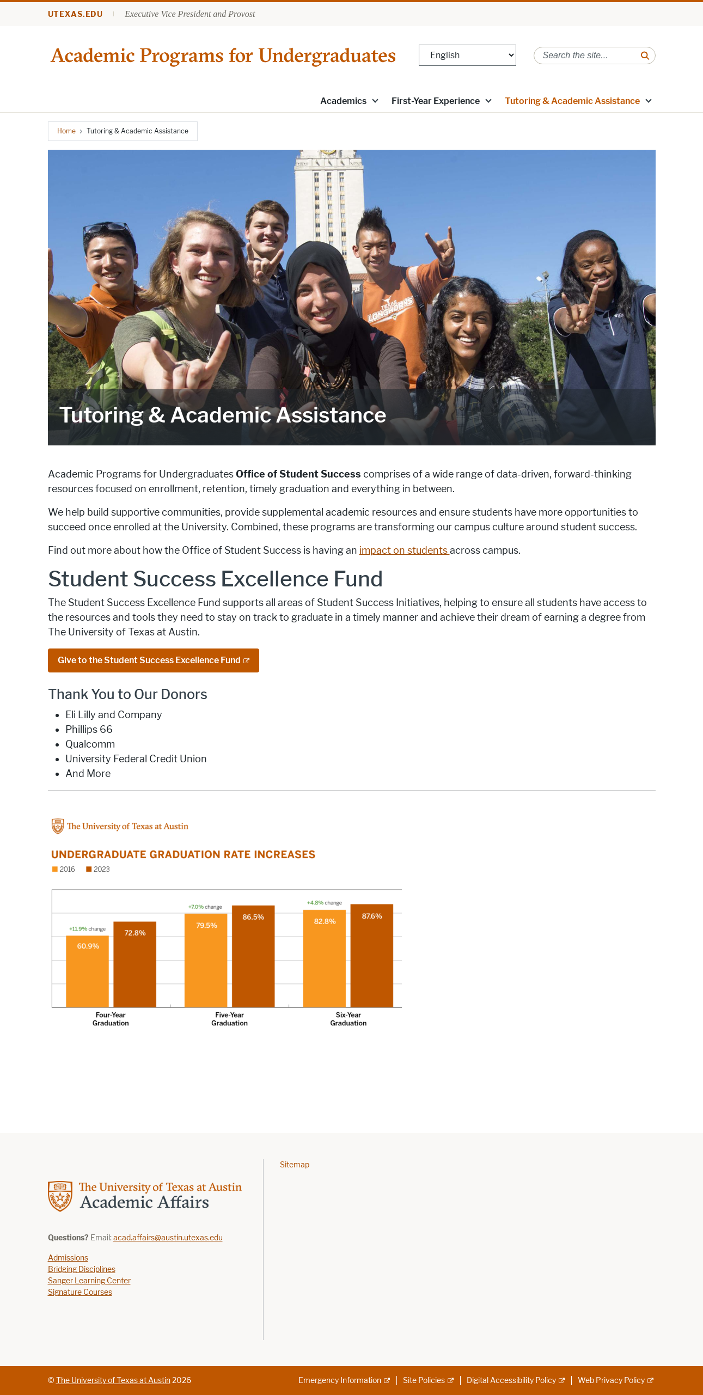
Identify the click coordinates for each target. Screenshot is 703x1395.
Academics (343, 101)
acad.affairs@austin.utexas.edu (168, 1238)
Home (66, 131)
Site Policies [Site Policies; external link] (424, 1380)
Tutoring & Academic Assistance (572, 101)
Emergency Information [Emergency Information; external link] (339, 1380)
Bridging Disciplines (81, 1269)
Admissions (68, 1258)
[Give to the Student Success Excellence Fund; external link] (153, 660)
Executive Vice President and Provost (190, 14)
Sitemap (294, 1165)
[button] (374, 100)
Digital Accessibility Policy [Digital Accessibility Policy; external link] (511, 1380)
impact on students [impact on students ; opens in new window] (404, 550)
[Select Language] (467, 55)
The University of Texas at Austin (113, 1380)
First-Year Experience (436, 101)
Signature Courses (80, 1292)
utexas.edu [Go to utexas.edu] (75, 14)
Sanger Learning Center (89, 1281)
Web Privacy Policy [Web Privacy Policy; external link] (611, 1380)
